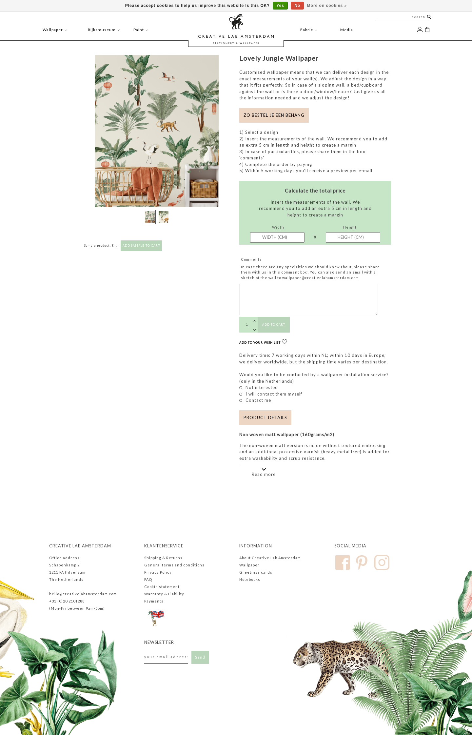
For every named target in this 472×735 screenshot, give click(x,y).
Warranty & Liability (164, 594)
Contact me (258, 400)
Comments (251, 259)
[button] (221, 141)
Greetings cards (255, 572)
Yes (280, 5)
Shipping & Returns (163, 558)
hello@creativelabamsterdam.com (83, 594)
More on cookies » (327, 5)
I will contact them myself (274, 394)
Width (278, 227)
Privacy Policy (158, 572)
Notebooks (249, 579)
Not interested (262, 387)
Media (346, 29)
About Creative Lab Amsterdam (270, 558)
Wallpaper (249, 565)
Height (350, 227)
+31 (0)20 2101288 (67, 601)
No (297, 5)
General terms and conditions (174, 565)
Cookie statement (162, 586)
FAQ (148, 579)
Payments (154, 601)
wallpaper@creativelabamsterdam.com (320, 278)
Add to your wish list (263, 342)
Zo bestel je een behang (274, 115)
